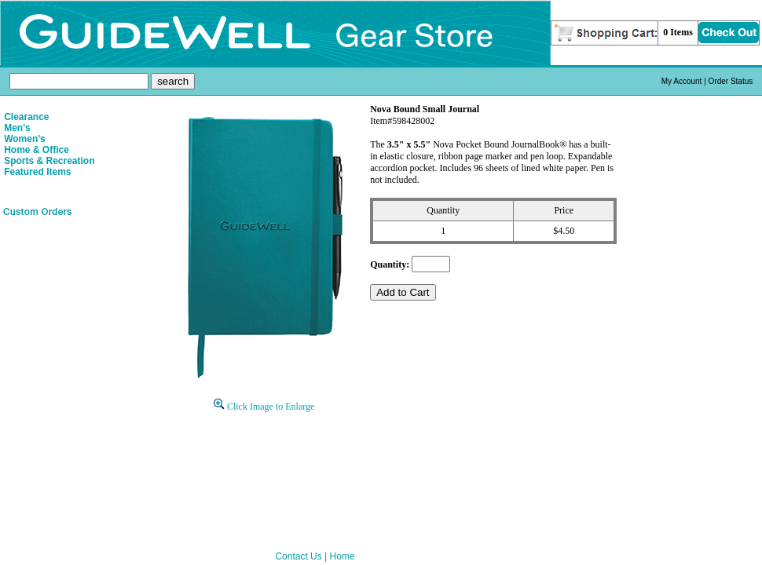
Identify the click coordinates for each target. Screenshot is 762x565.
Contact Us (298, 556)
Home (342, 556)
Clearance (26, 116)
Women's (25, 138)
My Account (681, 81)
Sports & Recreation (49, 160)
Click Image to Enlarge (264, 406)
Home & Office (36, 149)
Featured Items (37, 171)
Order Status (731, 81)
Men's (17, 127)
